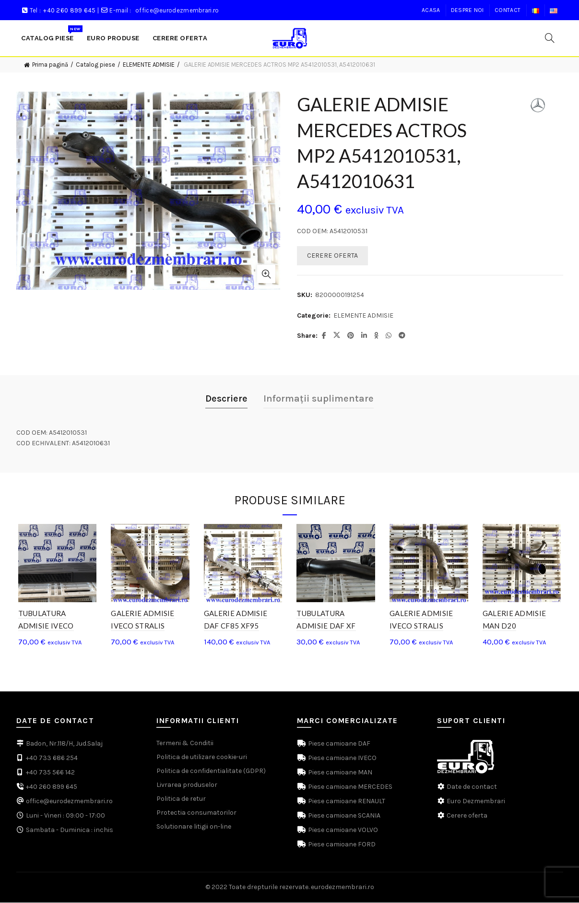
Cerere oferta (467, 816)
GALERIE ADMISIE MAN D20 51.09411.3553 (516, 626)
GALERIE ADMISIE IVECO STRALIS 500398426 (422, 626)
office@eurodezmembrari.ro (177, 10)
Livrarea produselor (186, 786)
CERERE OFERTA (332, 255)
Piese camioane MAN (339, 773)
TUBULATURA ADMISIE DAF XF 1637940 (326, 626)
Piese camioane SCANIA (343, 816)
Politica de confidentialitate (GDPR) (211, 772)
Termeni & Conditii (184, 744)
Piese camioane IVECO (342, 759)
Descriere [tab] (226, 398)
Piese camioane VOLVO (342, 831)
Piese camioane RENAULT (346, 802)
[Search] (549, 38)
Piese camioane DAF (338, 744)
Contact (507, 10)
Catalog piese (95, 64)
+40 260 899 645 (69, 10)
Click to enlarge (266, 274)
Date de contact (472, 788)
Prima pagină (50, 64)
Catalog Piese (50, 33)
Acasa (431, 10)
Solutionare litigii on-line (193, 827)
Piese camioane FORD (341, 845)
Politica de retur (181, 800)
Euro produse (113, 38)
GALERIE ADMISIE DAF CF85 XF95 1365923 (235, 626)
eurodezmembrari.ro (342, 888)
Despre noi (467, 10)
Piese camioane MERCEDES (349, 788)
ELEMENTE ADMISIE (149, 64)
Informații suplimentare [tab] (318, 398)
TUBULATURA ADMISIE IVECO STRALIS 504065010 (51, 626)
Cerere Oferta (180, 38)
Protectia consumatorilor (196, 813)
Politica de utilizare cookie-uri (201, 758)
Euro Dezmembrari (476, 802)
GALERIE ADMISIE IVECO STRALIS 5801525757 (142, 626)
